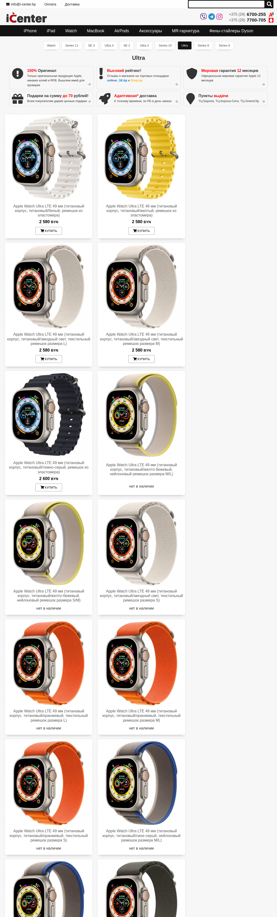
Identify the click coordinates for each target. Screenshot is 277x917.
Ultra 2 (144, 45)
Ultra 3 (109, 45)
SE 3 (91, 45)
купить (47, 228)
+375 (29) (251, 14)
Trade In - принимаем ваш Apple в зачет (33, 905)
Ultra (184, 45)
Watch (51, 45)
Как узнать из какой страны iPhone (30, 868)
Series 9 (203, 45)
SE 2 (127, 45)
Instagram (190, 874)
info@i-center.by (21, 4)
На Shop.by (189, 906)
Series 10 (165, 45)
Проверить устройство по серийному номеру (40, 863)
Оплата (50, 4)
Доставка (72, 4)
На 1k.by (187, 901)
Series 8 (224, 45)
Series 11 (71, 45)
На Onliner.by (191, 895)
